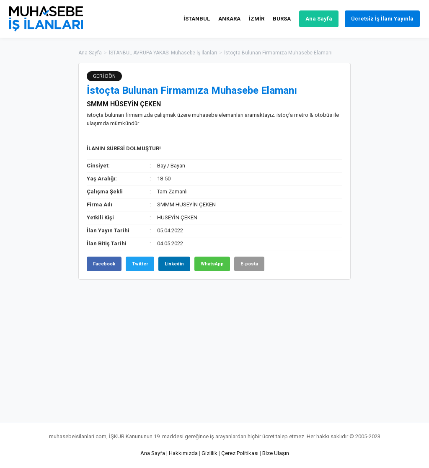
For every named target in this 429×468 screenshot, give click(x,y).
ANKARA (229, 18)
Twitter (140, 264)
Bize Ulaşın (275, 453)
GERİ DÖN (104, 76)
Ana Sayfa (318, 18)
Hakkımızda (183, 453)
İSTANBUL (196, 18)
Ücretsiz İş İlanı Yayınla (382, 18)
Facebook (104, 264)
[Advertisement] (392, 188)
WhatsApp (212, 264)
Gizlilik (209, 453)
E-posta (249, 264)
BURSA (282, 18)
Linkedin (174, 264)
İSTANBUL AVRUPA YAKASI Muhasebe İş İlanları (163, 53)
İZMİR (256, 18)
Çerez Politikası (239, 453)
